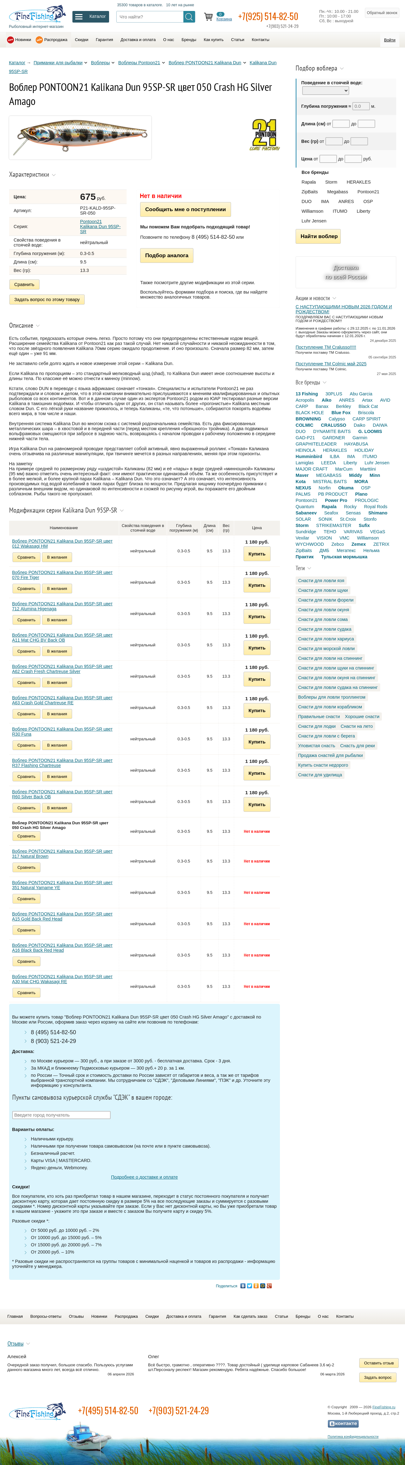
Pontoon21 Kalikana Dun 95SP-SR (100, 226)
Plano (361, 494)
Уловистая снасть (316, 745)
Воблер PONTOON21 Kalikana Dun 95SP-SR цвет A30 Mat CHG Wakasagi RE (62, 979)
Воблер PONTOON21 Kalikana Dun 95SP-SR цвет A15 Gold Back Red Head (62, 916)
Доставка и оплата (138, 39)
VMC (344, 537)
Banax (322, 406)
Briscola (366, 412)
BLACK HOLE (310, 412)
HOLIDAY (364, 450)
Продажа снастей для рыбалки (330, 755)
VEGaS (377, 531)
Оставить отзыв (379, 1363)
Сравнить (24, 284)
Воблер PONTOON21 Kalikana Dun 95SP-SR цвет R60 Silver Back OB (62, 794)
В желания (57, 557)
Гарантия (104, 39)
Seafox (331, 512)
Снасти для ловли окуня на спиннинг (337, 677)
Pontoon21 (368, 191)
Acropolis (305, 400)
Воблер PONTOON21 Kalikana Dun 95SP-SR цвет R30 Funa (62, 732)
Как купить (214, 39)
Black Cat (368, 406)
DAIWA (380, 425)
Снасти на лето (357, 726)
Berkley (343, 406)
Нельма (371, 550)
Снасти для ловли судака (324, 629)
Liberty (363, 211)
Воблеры (100, 62)
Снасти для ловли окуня (323, 609)
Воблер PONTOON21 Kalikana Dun (205, 62)
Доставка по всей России (346, 272)
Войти (389, 40)
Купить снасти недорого (323, 765)
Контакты (260, 39)
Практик (304, 556)
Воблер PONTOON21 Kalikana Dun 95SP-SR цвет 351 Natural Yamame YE (62, 885)
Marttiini (368, 469)
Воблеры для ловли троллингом (332, 697)
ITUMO (340, 211)
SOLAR (303, 519)
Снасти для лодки (317, 726)
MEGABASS (329, 475)
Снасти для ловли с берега (326, 735)
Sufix (364, 525)
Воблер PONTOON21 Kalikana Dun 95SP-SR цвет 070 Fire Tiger (62, 575)
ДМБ (324, 550)
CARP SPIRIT (367, 418)
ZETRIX (381, 544)
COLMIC (304, 425)
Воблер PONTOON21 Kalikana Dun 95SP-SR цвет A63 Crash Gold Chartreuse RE (62, 700)
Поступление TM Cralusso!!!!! (326, 347)
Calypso (337, 418)
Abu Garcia (361, 393)
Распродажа (55, 39)
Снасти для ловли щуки (323, 590)
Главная (15, 1316)
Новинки (23, 39)
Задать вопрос (378, 1377)
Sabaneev (306, 512)
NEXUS (303, 487)
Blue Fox (340, 412)
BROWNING (308, 418)
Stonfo (370, 519)
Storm (331, 182)
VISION (324, 537)
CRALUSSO (333, 425)
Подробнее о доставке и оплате (144, 1177)
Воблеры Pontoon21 (139, 62)
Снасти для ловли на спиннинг (330, 658)
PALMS (303, 494)
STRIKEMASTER (333, 525)
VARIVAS (353, 531)
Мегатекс (346, 550)
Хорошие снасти (362, 716)
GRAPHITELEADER (316, 443)
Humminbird (309, 456)
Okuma (346, 487)
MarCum (343, 469)
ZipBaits (310, 191)
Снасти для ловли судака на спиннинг (338, 687)
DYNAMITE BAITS (332, 431)
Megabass (337, 191)
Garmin (360, 437)
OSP (368, 201)
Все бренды (315, 172)
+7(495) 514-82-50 (108, 1410)
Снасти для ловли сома (323, 619)
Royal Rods (375, 506)
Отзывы (76, 1316)
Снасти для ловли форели (326, 599)
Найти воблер (319, 236)
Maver (302, 475)
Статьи (237, 39)
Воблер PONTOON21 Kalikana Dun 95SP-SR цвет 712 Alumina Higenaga (62, 606)
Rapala (309, 182)
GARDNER (334, 437)
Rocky (350, 506)
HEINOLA (305, 450)
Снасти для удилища (320, 774)
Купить (257, 553)
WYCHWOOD (310, 544)
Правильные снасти (319, 716)
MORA (361, 481)
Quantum (305, 506)
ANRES (346, 201)
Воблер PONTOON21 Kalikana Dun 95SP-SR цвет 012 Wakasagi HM (62, 544)
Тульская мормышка (344, 556)
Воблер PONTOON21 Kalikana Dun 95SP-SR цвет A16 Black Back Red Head (62, 948)
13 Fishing (307, 393)
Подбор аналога (166, 255)
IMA (325, 201)
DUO (307, 201)
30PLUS (333, 393)
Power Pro (336, 500)
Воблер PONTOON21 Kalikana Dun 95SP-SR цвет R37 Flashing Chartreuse (62, 763)
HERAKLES (359, 182)
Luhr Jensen (314, 220)
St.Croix (348, 519)
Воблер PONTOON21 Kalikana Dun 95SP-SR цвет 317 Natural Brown (62, 854)
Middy (355, 475)
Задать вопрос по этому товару (47, 299)
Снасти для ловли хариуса (326, 638)
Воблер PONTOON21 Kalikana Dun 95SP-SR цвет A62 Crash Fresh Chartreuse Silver (62, 669)
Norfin (325, 487)
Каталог (17, 62)
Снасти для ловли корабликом (330, 706)
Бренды (188, 39)
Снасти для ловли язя (321, 580)
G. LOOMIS (370, 431)
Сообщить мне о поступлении (185, 209)
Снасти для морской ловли (326, 648)
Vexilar (302, 537)
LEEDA (328, 462)
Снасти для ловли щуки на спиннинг (336, 667)
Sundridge (306, 531)
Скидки (81, 39)
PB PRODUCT (333, 494)
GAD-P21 (305, 437)
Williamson (312, 211)
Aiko (326, 400)
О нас (168, 39)
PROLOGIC (367, 500)
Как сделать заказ (250, 1316)
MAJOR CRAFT (312, 469)
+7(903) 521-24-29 (179, 1410)
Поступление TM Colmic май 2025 (331, 363)
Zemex (358, 544)
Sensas (353, 512)
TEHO (330, 531)
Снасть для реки (357, 745)
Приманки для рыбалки (58, 62)
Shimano (377, 512)
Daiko (360, 425)
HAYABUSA (356, 443)
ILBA (334, 456)
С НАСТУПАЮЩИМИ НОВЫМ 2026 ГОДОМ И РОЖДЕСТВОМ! (344, 309)
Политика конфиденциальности (353, 1436)
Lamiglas (305, 462)
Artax (367, 400)
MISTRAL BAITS (330, 481)
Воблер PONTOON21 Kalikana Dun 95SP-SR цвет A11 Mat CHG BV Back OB (62, 638)
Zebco (337, 544)
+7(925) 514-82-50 (268, 16)
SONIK (325, 519)
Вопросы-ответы (45, 1316)
